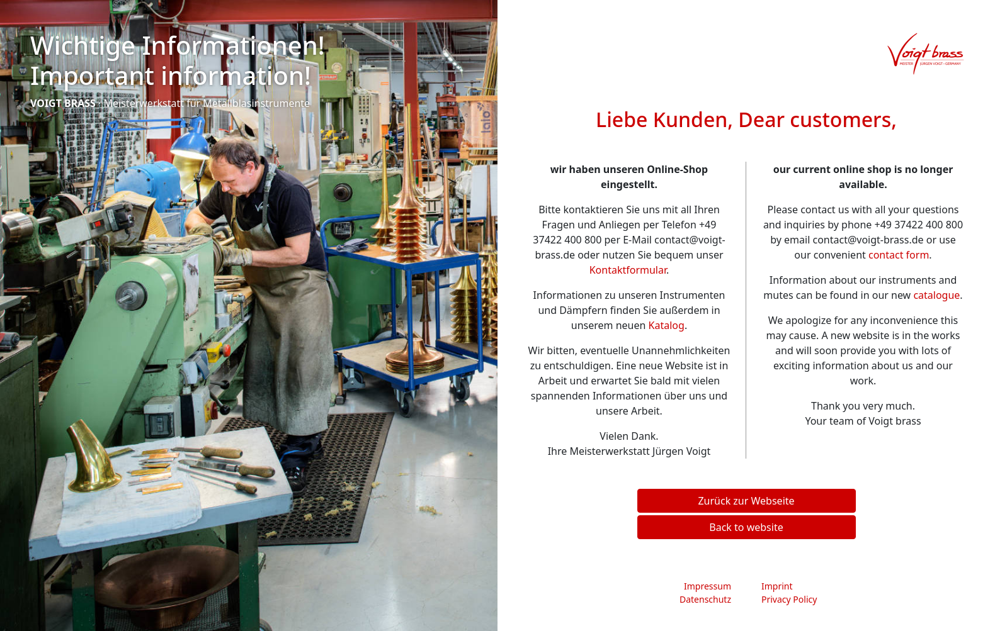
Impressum (707, 586)
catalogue (936, 295)
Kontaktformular (627, 270)
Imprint (777, 586)
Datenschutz (705, 599)
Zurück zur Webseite (746, 501)
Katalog (667, 325)
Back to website (746, 527)
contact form (898, 255)
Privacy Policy (789, 599)
